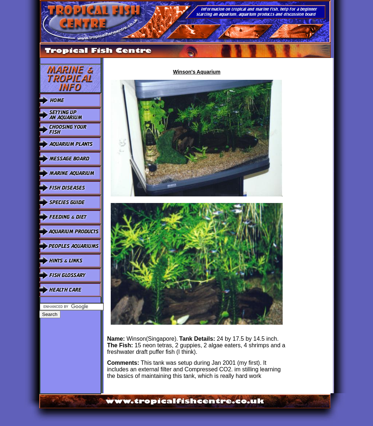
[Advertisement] (312, 167)
